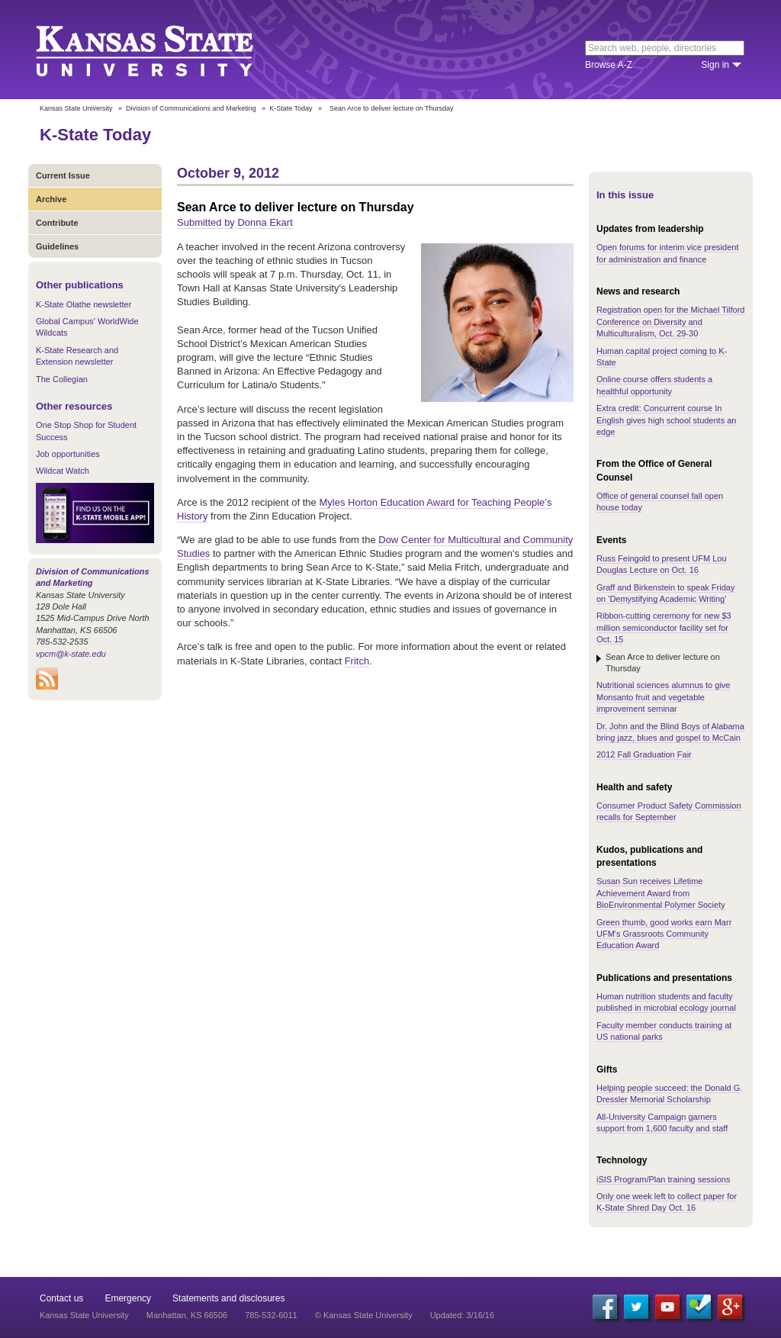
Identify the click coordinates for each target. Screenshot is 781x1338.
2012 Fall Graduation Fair (644, 754)
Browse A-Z (608, 65)
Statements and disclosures (228, 1298)
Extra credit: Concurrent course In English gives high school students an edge (666, 420)
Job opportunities (68, 453)
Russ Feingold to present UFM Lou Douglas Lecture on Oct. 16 (661, 564)
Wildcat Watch (62, 470)
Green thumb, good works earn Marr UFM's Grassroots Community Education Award (663, 934)
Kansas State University (163, 49)
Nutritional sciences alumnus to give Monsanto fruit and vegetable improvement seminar (663, 696)
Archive (51, 199)
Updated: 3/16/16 (462, 1315)
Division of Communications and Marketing (191, 108)
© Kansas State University (364, 1315)
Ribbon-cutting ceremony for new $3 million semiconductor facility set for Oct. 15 (663, 627)
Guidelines (57, 246)
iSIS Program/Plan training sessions (663, 1179)
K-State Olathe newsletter (83, 304)
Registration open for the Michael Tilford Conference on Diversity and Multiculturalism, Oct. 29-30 (670, 321)
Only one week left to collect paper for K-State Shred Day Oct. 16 (666, 1202)
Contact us (61, 1298)
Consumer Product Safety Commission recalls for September (668, 811)
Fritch (357, 661)
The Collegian (62, 379)
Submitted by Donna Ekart (235, 222)
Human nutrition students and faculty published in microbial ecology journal (666, 1002)
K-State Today (290, 108)
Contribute (57, 222)
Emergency (127, 1298)
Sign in (715, 65)
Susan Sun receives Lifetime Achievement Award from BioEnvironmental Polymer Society (660, 892)
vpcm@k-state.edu (71, 653)
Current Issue (63, 175)
